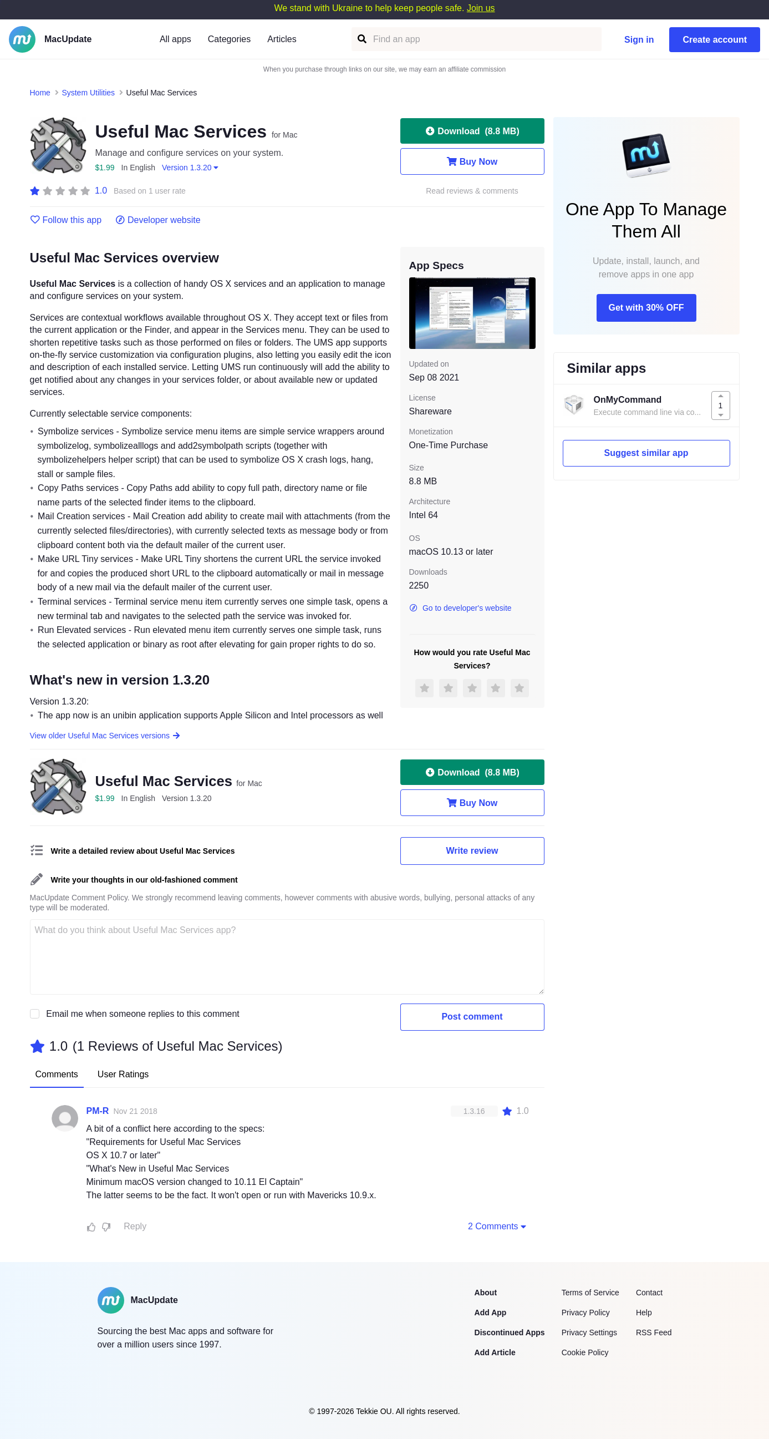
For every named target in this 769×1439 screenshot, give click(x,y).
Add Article (495, 1352)
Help (644, 1313)
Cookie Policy (585, 1352)
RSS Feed (654, 1332)
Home (40, 93)
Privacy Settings (589, 1332)
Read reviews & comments (472, 191)
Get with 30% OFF (646, 307)
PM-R (97, 1111)
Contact (649, 1293)
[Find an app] (361, 39)
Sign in (639, 39)
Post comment (471, 1016)
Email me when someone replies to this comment (143, 1014)
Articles (281, 39)
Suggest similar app (646, 453)
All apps (175, 39)
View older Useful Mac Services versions (105, 736)
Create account (715, 39)
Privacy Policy (586, 1313)
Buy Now (472, 161)
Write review (472, 851)
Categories (229, 39)
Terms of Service (590, 1293)
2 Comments (498, 1226)
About (486, 1293)
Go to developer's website (460, 608)
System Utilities (88, 93)
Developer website (158, 220)
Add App (491, 1313)
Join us (481, 8)
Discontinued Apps (510, 1332)
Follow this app (66, 220)
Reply (135, 1226)
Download (472, 131)
